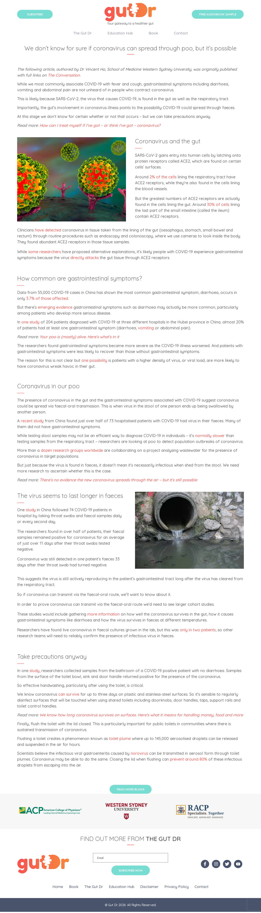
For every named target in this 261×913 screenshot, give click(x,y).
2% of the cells (163, 178)
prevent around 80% (188, 760)
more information (103, 615)
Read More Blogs (130, 790)
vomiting (146, 329)
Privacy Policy (176, 887)
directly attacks (84, 258)
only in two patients (198, 631)
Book (153, 33)
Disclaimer (149, 887)
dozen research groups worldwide (72, 451)
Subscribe (35, 14)
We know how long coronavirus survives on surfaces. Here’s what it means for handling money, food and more (141, 716)
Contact (181, 33)
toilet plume (120, 739)
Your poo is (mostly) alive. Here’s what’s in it (79, 337)
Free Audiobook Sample (217, 14)
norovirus (139, 754)
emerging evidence (55, 308)
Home (57, 887)
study (31, 510)
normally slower (210, 436)
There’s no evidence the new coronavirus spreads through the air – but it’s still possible (118, 481)
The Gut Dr (82, 33)
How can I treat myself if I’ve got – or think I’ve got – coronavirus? (100, 126)
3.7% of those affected (47, 299)
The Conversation (64, 76)
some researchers (44, 252)
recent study (32, 421)
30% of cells (218, 205)
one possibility (94, 361)
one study (30, 323)
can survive (68, 695)
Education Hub (120, 33)
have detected (48, 231)
